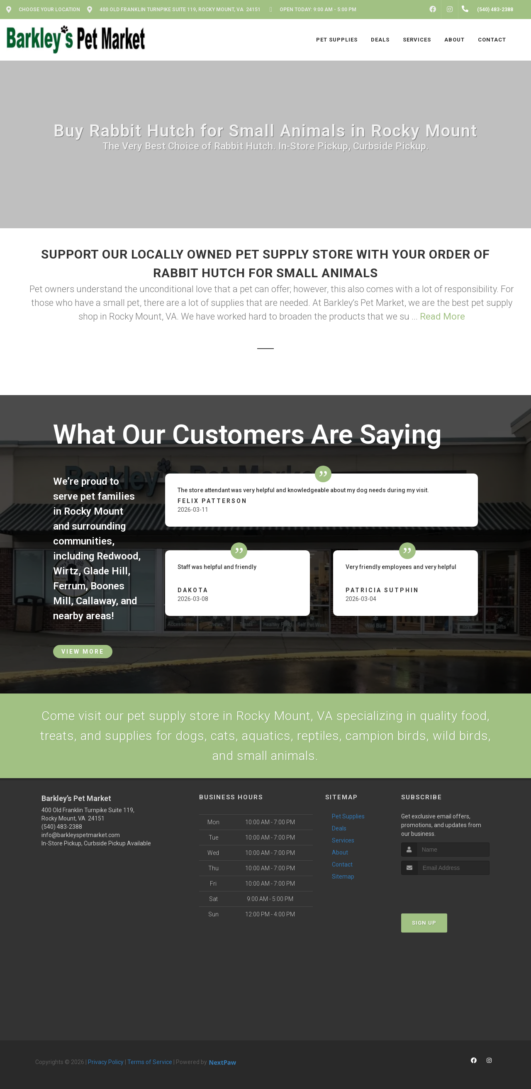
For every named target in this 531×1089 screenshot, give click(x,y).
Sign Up (424, 923)
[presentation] (445, 890)
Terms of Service (149, 1062)
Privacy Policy (106, 1062)
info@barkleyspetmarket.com (80, 835)
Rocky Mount (93, 511)
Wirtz (65, 571)
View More (82, 651)
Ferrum (69, 586)
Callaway (96, 601)
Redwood (117, 556)
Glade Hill (105, 571)
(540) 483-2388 (61, 826)
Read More (442, 316)
